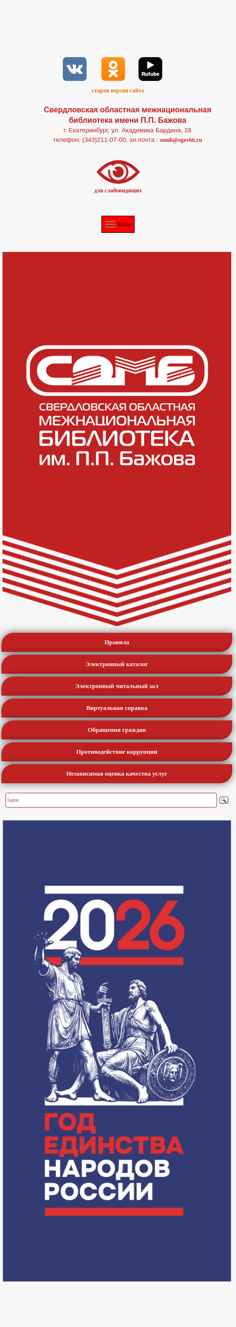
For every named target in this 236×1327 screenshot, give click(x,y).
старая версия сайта (118, 90)
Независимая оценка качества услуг (116, 773)
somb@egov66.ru (181, 140)
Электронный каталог (117, 664)
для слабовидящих (118, 190)
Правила (116, 642)
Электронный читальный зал (116, 685)
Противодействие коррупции (116, 751)
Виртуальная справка (117, 707)
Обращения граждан (117, 729)
